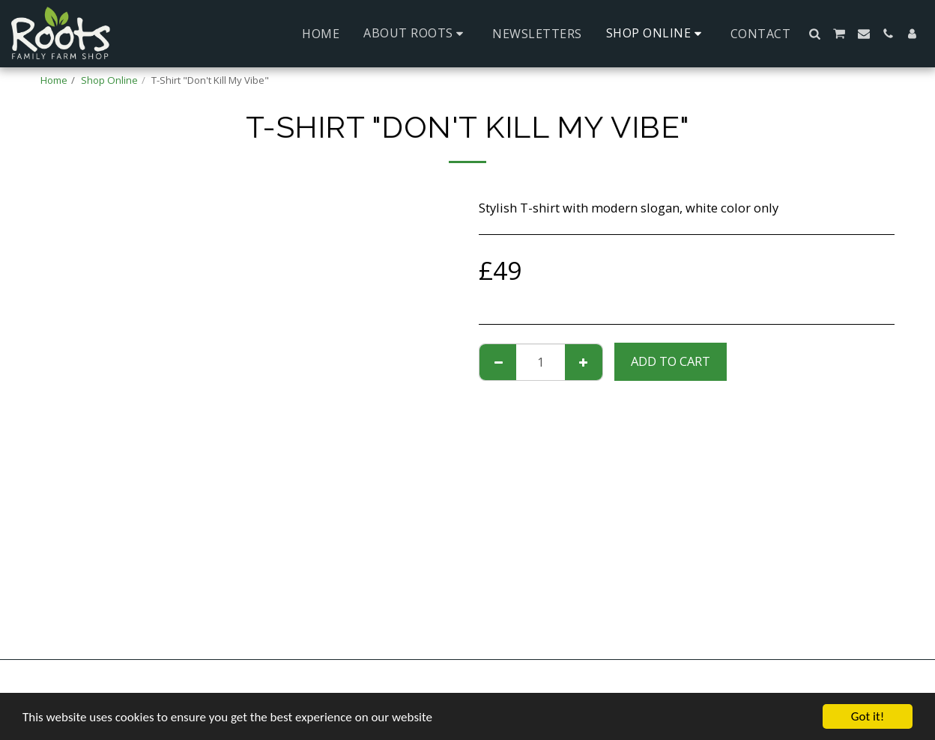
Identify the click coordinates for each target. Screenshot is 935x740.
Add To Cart (670, 361)
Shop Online (109, 80)
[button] (415, 33)
